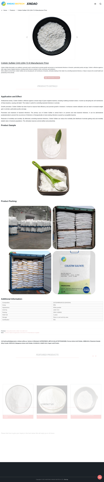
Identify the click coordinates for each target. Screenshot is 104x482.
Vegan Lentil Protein (53, 343)
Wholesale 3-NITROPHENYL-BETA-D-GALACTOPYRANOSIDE (50, 341)
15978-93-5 (12, 343)
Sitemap (66, 479)
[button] (95, 4)
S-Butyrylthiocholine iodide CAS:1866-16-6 (16, 331)
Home (5, 10)
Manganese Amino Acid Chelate (23, 343)
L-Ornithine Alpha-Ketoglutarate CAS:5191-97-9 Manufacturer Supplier (21, 332)
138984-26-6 (86, 341)
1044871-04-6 (43, 343)
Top (100, 477)
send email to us (52, 78)
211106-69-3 (36, 343)
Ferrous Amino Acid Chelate (74, 341)
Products (12, 10)
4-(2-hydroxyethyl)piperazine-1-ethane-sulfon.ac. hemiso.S (17, 341)
